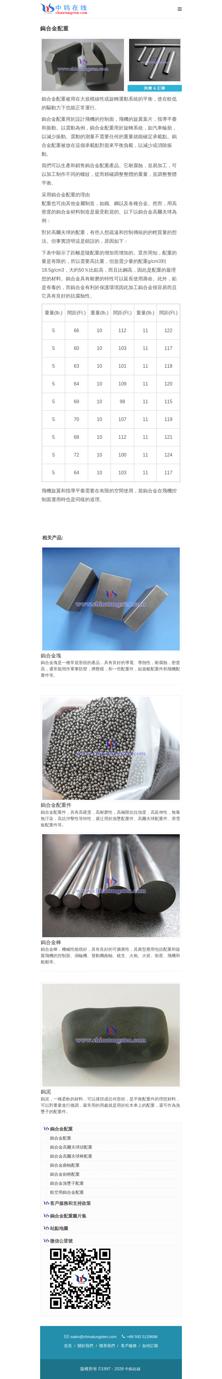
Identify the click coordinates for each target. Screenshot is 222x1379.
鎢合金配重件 (56, 805)
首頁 (68, 1345)
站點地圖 (55, 1228)
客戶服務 (129, 1345)
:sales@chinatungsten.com (91, 1336)
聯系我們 (107, 1345)
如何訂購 (150, 1345)
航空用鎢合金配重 (67, 1192)
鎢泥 (46, 1092)
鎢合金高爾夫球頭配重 (71, 1147)
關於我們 (85, 1345)
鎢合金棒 (51, 942)
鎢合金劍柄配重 (65, 1174)
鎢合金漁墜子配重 (67, 1183)
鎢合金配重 (58, 1128)
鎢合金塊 (51, 656)
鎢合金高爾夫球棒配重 (71, 1156)
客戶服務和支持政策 (67, 1203)
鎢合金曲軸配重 (65, 1165)
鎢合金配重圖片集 (64, 1215)
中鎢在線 (133, 1369)
